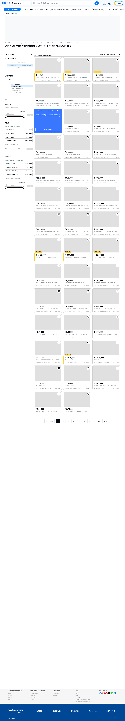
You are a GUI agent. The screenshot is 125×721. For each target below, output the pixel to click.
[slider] (6, 116)
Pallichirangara (17, 88)
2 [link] (63, 421)
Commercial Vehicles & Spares (16, 43)
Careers (55, 695)
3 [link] (68, 421)
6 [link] (84, 421)
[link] (106, 421)
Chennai (10, 697)
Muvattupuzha (18, 86)
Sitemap (78, 697)
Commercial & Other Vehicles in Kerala (50, 43)
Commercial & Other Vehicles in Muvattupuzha (72, 43)
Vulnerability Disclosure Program (84, 701)
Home (6, 43)
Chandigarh (33, 697)
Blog (77, 693)
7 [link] (89, 421)
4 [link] (73, 421)
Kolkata (9, 693)
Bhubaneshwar (34, 693)
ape (16, 13)
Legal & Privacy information (83, 699)
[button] (28, 3)
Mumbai (10, 695)
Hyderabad (33, 695)
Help (77, 695)
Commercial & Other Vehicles (32, 43)
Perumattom (16, 93)
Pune (9, 699)
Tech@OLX (56, 693)
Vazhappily (16, 90)
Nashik (32, 699)
